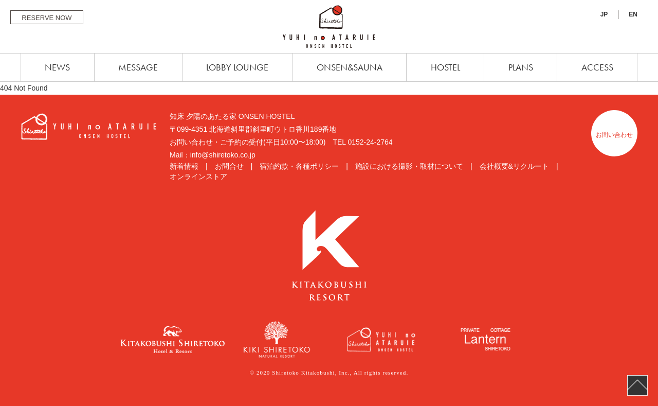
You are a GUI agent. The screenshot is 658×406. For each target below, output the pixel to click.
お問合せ (229, 166)
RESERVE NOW (46, 18)
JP (604, 14)
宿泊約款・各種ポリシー (299, 166)
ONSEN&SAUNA (349, 67)
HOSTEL (445, 67)
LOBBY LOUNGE (237, 67)
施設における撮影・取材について (409, 166)
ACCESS (597, 67)
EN (633, 14)
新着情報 (184, 166)
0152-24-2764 (370, 142)
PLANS (520, 67)
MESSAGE (138, 67)
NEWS (57, 67)
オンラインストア (198, 176)
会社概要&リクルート (514, 166)
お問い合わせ (614, 134)
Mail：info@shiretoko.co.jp (212, 155)
